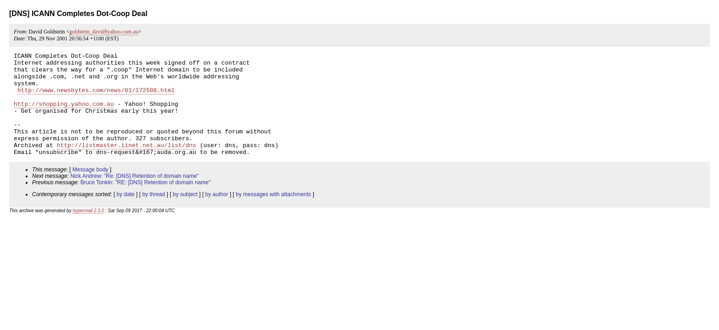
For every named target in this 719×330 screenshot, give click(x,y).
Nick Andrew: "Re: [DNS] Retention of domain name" (134, 196)
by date (125, 215)
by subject (185, 215)
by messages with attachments (273, 215)
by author (216, 215)
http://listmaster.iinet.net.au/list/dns (126, 164)
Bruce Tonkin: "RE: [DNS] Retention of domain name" (145, 203)
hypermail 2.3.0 (88, 231)
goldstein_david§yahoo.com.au (103, 31)
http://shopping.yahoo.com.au (64, 114)
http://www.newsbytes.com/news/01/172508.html (96, 98)
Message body (90, 190)
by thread (153, 215)
